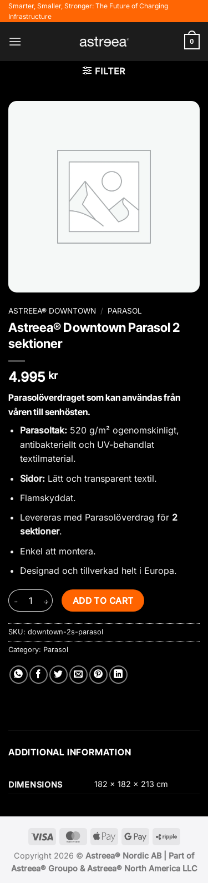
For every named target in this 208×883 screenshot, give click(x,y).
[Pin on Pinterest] (98, 674)
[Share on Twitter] (58, 674)
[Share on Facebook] (38, 674)
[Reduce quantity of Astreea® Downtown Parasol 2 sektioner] (15, 600)
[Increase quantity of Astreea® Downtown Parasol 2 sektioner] (46, 600)
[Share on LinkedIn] (118, 674)
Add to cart (103, 601)
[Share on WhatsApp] (18, 674)
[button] (15, 41)
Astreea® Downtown (52, 310)
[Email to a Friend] (78, 674)
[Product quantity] (30, 600)
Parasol (125, 310)
